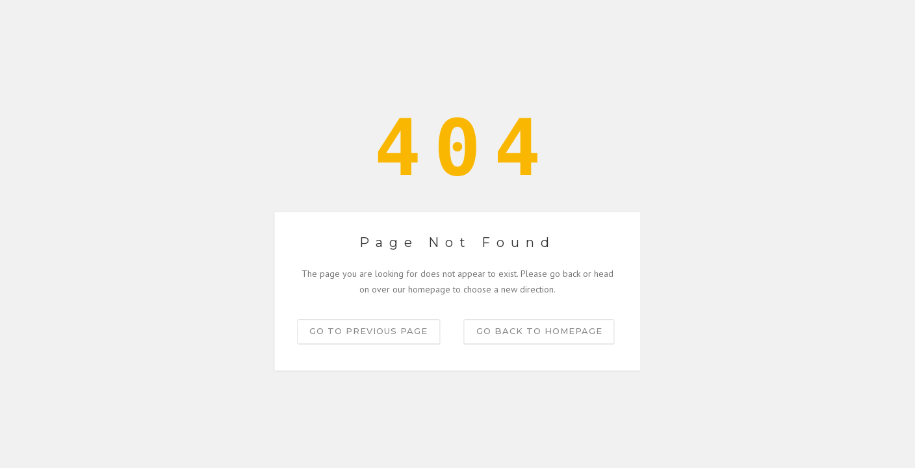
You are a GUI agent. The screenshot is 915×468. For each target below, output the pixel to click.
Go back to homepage (539, 331)
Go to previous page (368, 331)
